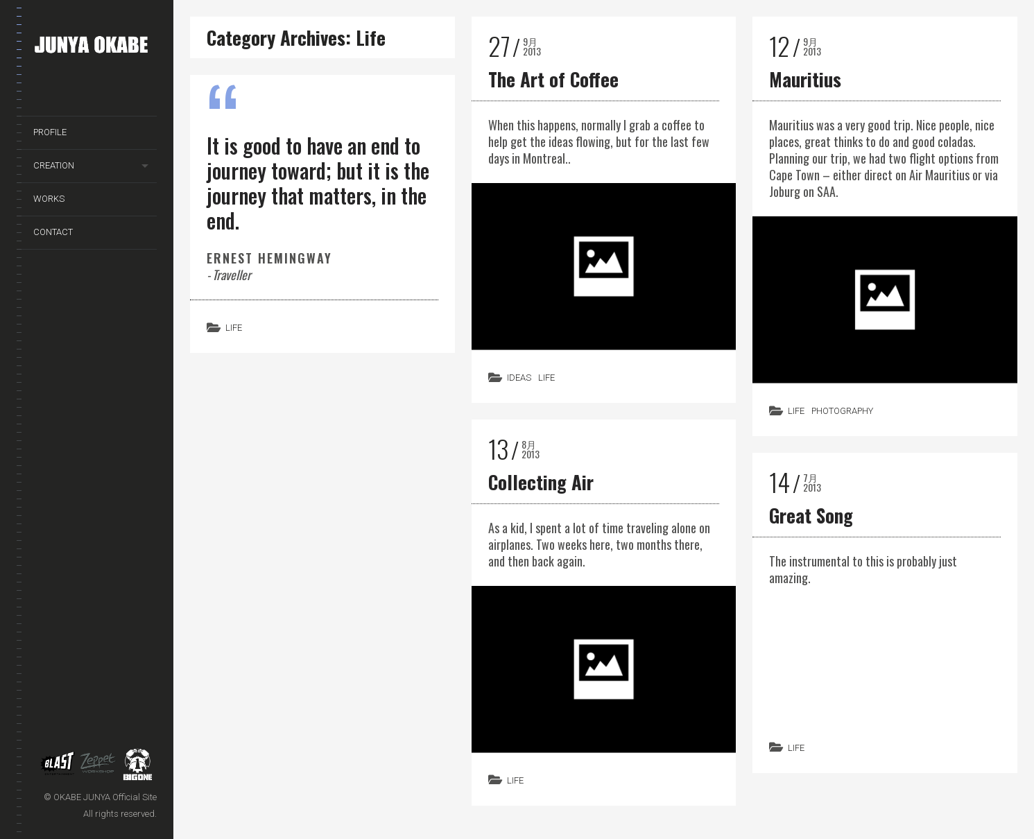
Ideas (519, 377)
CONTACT (53, 232)
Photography (842, 411)
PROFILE (50, 132)
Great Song (811, 515)
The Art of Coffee (553, 79)
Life (233, 327)
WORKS (48, 198)
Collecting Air (541, 482)
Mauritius (805, 79)
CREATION (53, 165)
